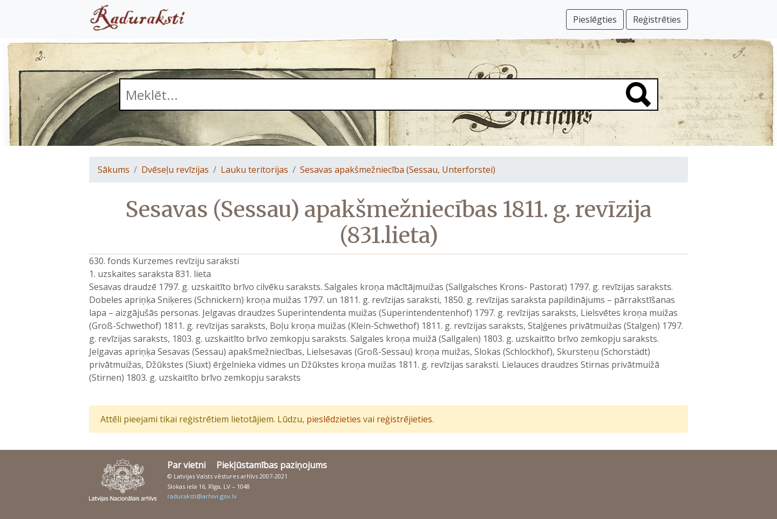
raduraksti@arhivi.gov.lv (202, 496)
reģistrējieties (404, 419)
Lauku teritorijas (254, 170)
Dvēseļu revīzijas (175, 170)
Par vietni (186, 465)
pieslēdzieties (333, 419)
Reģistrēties (657, 19)
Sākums (114, 170)
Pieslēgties (595, 19)
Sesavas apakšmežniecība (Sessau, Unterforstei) (397, 170)
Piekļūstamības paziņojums (271, 465)
